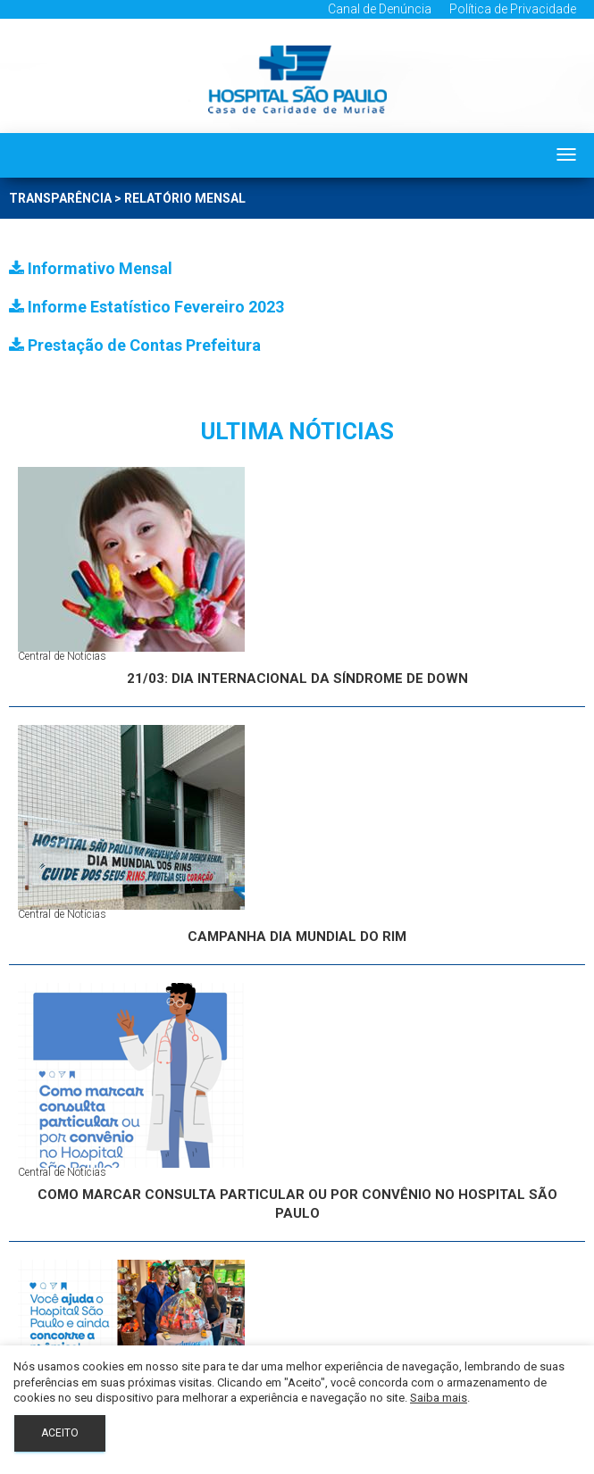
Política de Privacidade (512, 9)
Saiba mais (438, 1397)
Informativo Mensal (90, 268)
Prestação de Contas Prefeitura (135, 345)
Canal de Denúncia (379, 9)
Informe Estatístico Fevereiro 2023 (146, 306)
